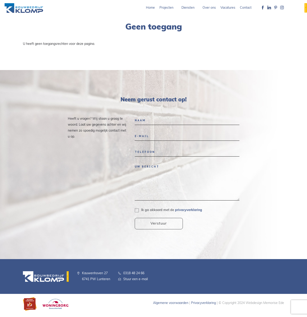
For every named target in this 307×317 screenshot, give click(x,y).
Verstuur (159, 223)
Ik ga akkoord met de (171, 210)
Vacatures (227, 8)
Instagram (282, 8)
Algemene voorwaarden (170, 303)
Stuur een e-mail (135, 279)
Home (150, 8)
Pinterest (276, 8)
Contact (246, 8)
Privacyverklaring (203, 303)
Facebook (263, 8)
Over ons (209, 8)
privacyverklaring (188, 210)
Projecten (166, 8)
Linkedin (269, 8)
